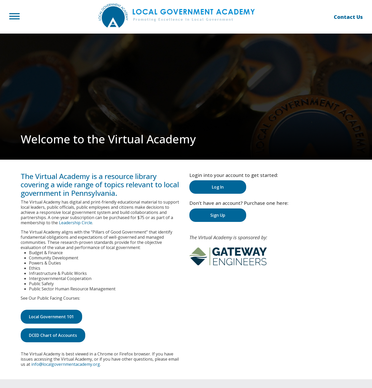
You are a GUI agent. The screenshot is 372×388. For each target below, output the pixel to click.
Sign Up (217, 215)
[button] (14, 16)
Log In (218, 187)
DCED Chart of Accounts (53, 335)
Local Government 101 (51, 317)
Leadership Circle (75, 223)
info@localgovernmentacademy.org (65, 364)
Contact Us (348, 16)
